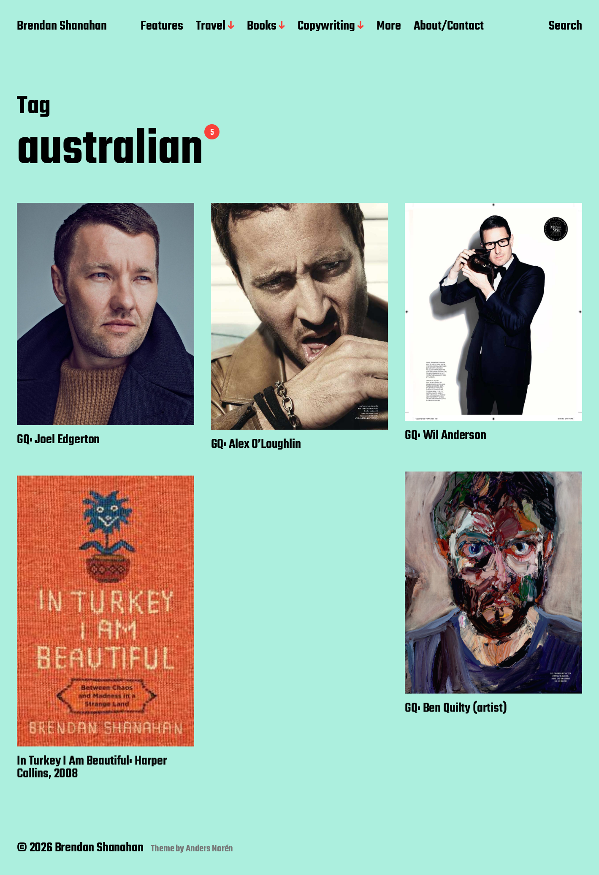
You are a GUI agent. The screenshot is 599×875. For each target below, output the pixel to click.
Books (261, 26)
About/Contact (449, 26)
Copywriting (326, 26)
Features (162, 26)
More (389, 26)
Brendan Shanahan (62, 26)
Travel (210, 26)
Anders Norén (209, 849)
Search (565, 26)
